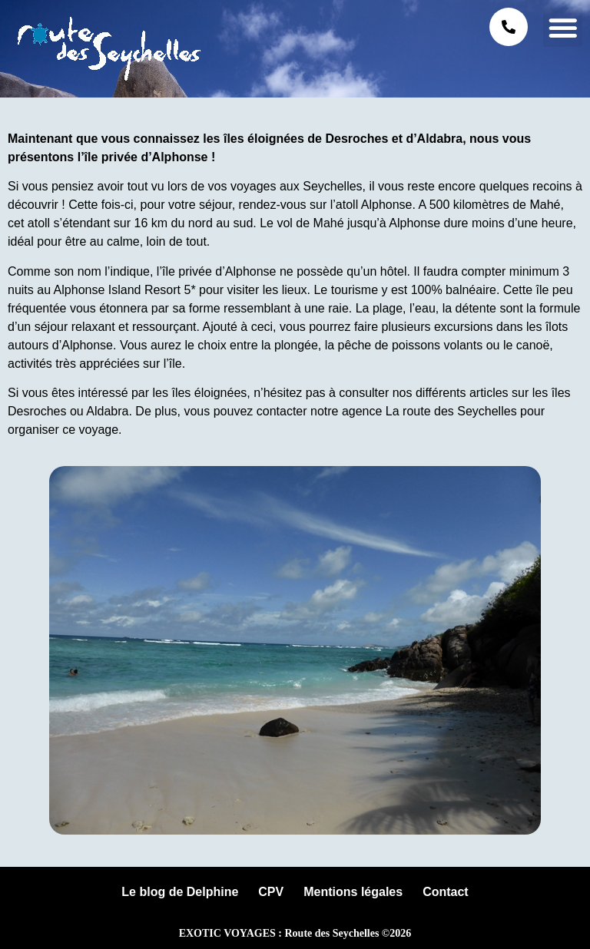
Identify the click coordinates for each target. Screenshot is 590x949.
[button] (562, 27)
